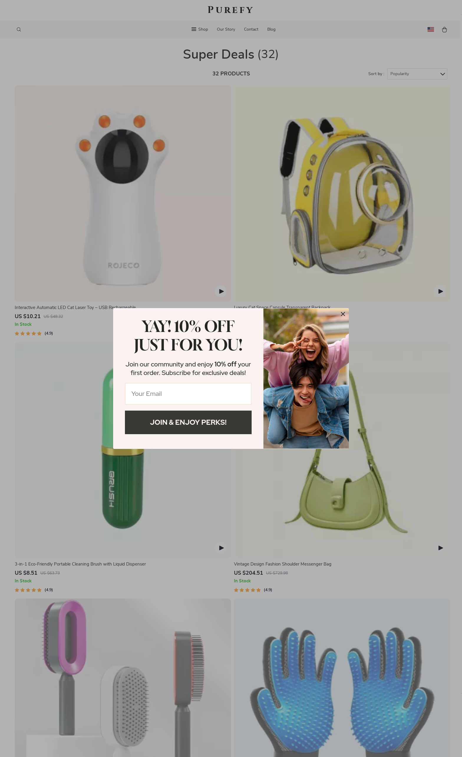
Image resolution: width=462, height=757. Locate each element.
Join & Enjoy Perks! (188, 422)
